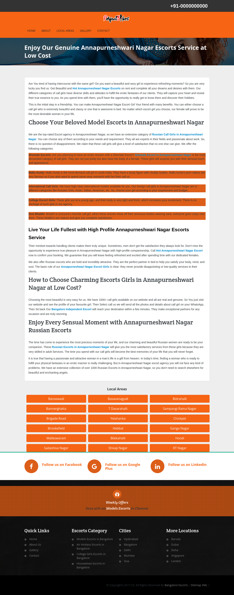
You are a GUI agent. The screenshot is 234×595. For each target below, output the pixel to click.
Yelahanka (118, 418)
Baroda (176, 539)
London (176, 561)
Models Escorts (118, 508)
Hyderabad (131, 539)
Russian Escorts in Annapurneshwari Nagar (80, 347)
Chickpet (179, 418)
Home (33, 539)
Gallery (33, 550)
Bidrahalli (180, 399)
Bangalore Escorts (176, 585)
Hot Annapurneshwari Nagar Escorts (97, 88)
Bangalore (130, 544)
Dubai (175, 544)
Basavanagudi (118, 399)
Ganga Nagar (179, 428)
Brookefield (56, 428)
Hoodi (179, 438)
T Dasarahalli (117, 408)
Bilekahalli (118, 438)
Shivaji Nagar (118, 448)
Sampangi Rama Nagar (180, 408)
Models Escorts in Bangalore (95, 539)
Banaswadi (56, 399)
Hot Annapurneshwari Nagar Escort (179, 250)
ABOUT (46, 30)
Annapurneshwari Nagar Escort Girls (85, 266)
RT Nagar (179, 448)
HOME (31, 30)
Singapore (177, 555)
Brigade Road (56, 418)
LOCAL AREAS (65, 30)
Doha (174, 550)
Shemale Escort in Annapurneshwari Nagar (163, 154)
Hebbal (118, 428)
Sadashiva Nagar (56, 448)
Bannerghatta (56, 408)
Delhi (127, 550)
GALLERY (85, 30)
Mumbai (129, 555)
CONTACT (103, 30)
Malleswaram (56, 438)
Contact (34, 555)
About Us (35, 544)
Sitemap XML (199, 585)
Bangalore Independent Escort (71, 309)
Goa (126, 561)
